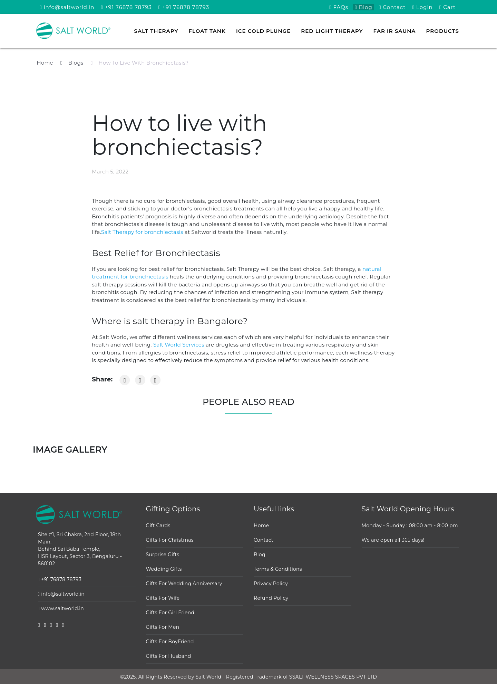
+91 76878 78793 (126, 7)
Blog (363, 7)
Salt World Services (178, 344)
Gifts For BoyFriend (170, 641)
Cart (447, 7)
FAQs (338, 7)
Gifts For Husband (168, 656)
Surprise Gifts (162, 554)
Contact (392, 7)
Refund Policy (271, 598)
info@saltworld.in (67, 7)
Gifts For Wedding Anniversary (184, 583)
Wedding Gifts (164, 569)
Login (422, 7)
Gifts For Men (162, 627)
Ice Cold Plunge (263, 31)
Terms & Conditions (278, 569)
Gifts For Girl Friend (170, 612)
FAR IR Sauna (394, 31)
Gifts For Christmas (170, 540)
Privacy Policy (271, 583)
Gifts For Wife (163, 598)
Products (442, 31)
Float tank (207, 31)
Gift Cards (158, 525)
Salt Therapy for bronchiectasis (143, 232)
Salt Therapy (156, 31)
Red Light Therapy (332, 31)
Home (45, 62)
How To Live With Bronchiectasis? (139, 62)
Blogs (71, 62)
